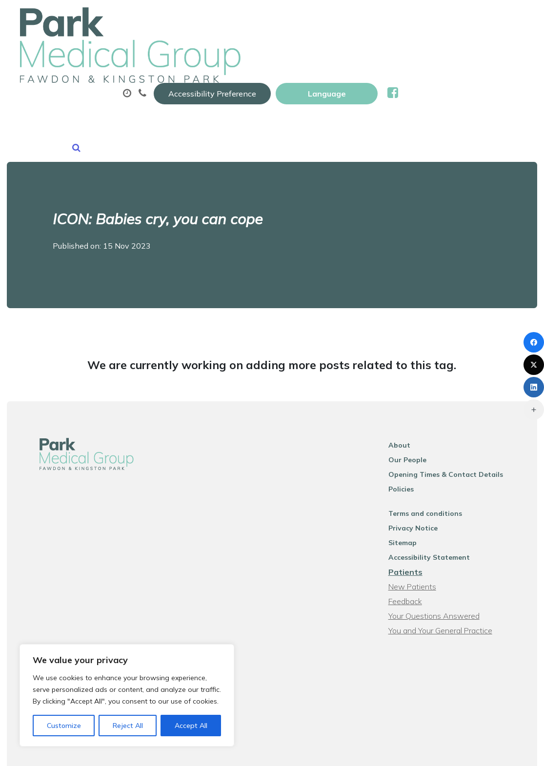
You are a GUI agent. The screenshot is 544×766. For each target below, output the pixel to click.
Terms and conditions (435, 458)
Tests (490, 48)
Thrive (514, 751)
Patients (415, 517)
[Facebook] (534, 342)
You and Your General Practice (450, 575)
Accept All (191, 725)
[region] (127, 695)
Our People (417, 404)
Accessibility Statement (439, 502)
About (172, 48)
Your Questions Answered (443, 561)
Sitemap (412, 487)
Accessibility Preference (338, 18)
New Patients (180, 82)
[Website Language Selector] (453, 18)
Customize (64, 725)
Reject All (128, 725)
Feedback (415, 546)
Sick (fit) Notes (422, 48)
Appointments (252, 48)
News (251, 82)
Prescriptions (340, 48)
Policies (410, 434)
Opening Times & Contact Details (455, 419)
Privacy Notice (422, 473)
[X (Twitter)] (534, 364)
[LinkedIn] (534, 387)
